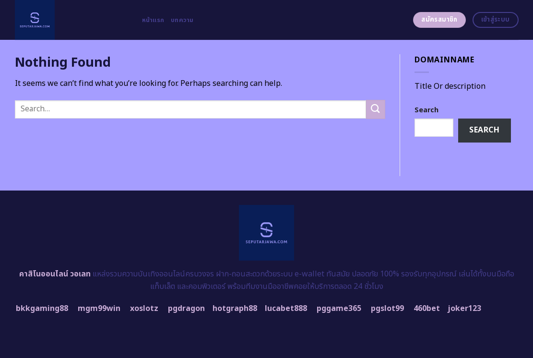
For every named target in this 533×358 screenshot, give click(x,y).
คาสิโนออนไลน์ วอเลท (55, 274)
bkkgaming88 (42, 308)
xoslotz (144, 308)
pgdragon (186, 308)
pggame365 (339, 308)
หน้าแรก (153, 20)
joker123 (464, 308)
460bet (427, 308)
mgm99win (99, 308)
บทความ (182, 20)
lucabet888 (286, 308)
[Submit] (375, 109)
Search (426, 110)
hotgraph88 (235, 308)
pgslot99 (387, 308)
